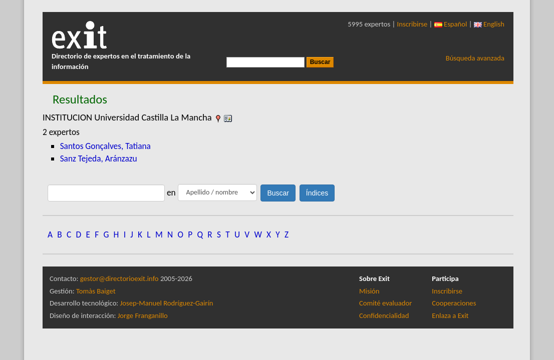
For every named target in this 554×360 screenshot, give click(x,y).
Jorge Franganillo (143, 315)
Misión (369, 291)
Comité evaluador (385, 303)
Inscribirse (412, 24)
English (489, 24)
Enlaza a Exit (450, 315)
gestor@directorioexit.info (119, 278)
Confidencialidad (384, 315)
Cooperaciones (454, 303)
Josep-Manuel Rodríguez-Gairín (166, 303)
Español (450, 24)
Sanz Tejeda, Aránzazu (98, 158)
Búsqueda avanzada (475, 58)
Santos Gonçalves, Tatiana (105, 146)
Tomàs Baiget (96, 291)
